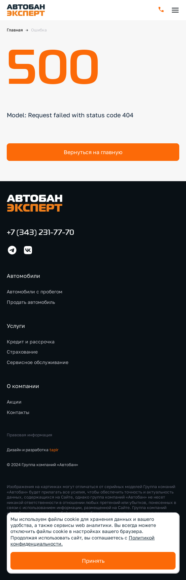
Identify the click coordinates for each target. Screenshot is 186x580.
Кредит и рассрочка (31, 341)
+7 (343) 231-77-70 (40, 233)
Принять (93, 560)
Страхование (22, 352)
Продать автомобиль (31, 302)
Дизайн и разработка (33, 449)
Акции (14, 402)
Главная (15, 29)
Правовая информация (29, 434)
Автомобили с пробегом (34, 291)
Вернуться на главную (93, 152)
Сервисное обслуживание (37, 362)
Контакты (18, 412)
